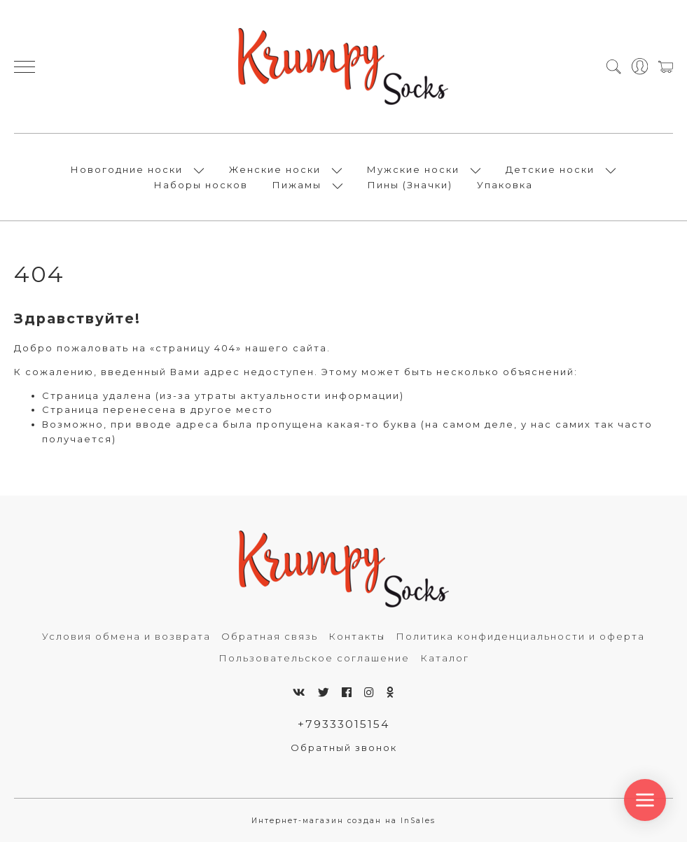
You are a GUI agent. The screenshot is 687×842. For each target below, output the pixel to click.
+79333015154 (343, 724)
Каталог (444, 658)
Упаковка (505, 184)
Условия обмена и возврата (126, 636)
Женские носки (275, 169)
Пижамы (296, 184)
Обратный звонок (344, 747)
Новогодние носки (127, 169)
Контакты (356, 636)
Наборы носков (201, 184)
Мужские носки (413, 169)
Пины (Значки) (410, 184)
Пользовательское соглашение (314, 658)
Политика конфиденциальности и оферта (520, 636)
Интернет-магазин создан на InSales (343, 820)
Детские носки (550, 169)
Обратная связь (269, 636)
